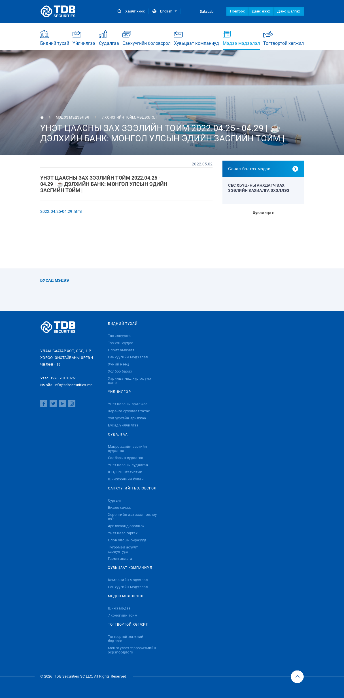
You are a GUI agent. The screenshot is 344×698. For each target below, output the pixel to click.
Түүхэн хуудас (120, 343)
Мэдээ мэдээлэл (241, 40)
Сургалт (115, 500)
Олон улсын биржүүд (127, 540)
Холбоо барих (120, 371)
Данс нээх (261, 11)
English (164, 11)
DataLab (201, 11)
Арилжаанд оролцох (126, 526)
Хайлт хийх (132, 11)
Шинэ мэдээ (119, 608)
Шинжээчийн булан (126, 479)
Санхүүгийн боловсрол (146, 38)
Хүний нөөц (118, 364)
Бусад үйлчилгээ (123, 425)
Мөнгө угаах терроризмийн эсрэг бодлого (132, 650)
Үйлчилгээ (84, 38)
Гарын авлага (120, 558)
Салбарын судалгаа (125, 458)
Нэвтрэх (237, 11)
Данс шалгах (288, 11)
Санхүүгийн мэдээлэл (128, 357)
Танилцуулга (119, 336)
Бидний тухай (54, 38)
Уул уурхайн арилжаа (127, 418)
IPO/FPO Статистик (125, 472)
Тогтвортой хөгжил (283, 38)
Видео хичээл (120, 507)
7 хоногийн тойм (118, 117)
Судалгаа (109, 38)
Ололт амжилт (121, 350)
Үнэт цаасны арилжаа (128, 404)
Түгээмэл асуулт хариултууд (123, 549)
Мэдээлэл (147, 117)
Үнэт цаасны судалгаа (128, 465)
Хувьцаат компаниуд (196, 38)
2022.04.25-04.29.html (61, 211)
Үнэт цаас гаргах (122, 533)
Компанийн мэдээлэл (128, 580)
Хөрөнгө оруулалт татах (129, 411)
